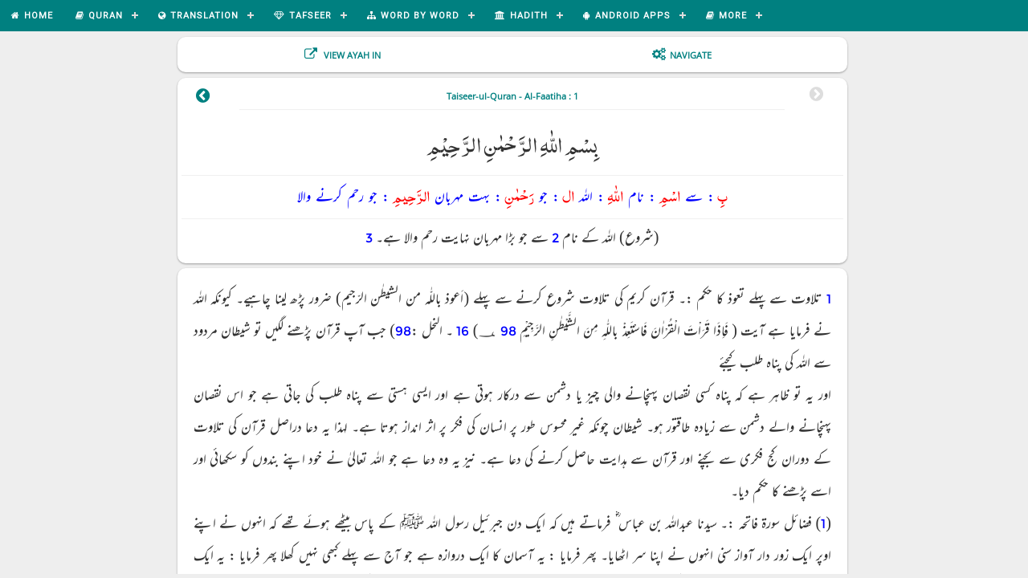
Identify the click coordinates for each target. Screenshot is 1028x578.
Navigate (691, 55)
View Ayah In (351, 55)
